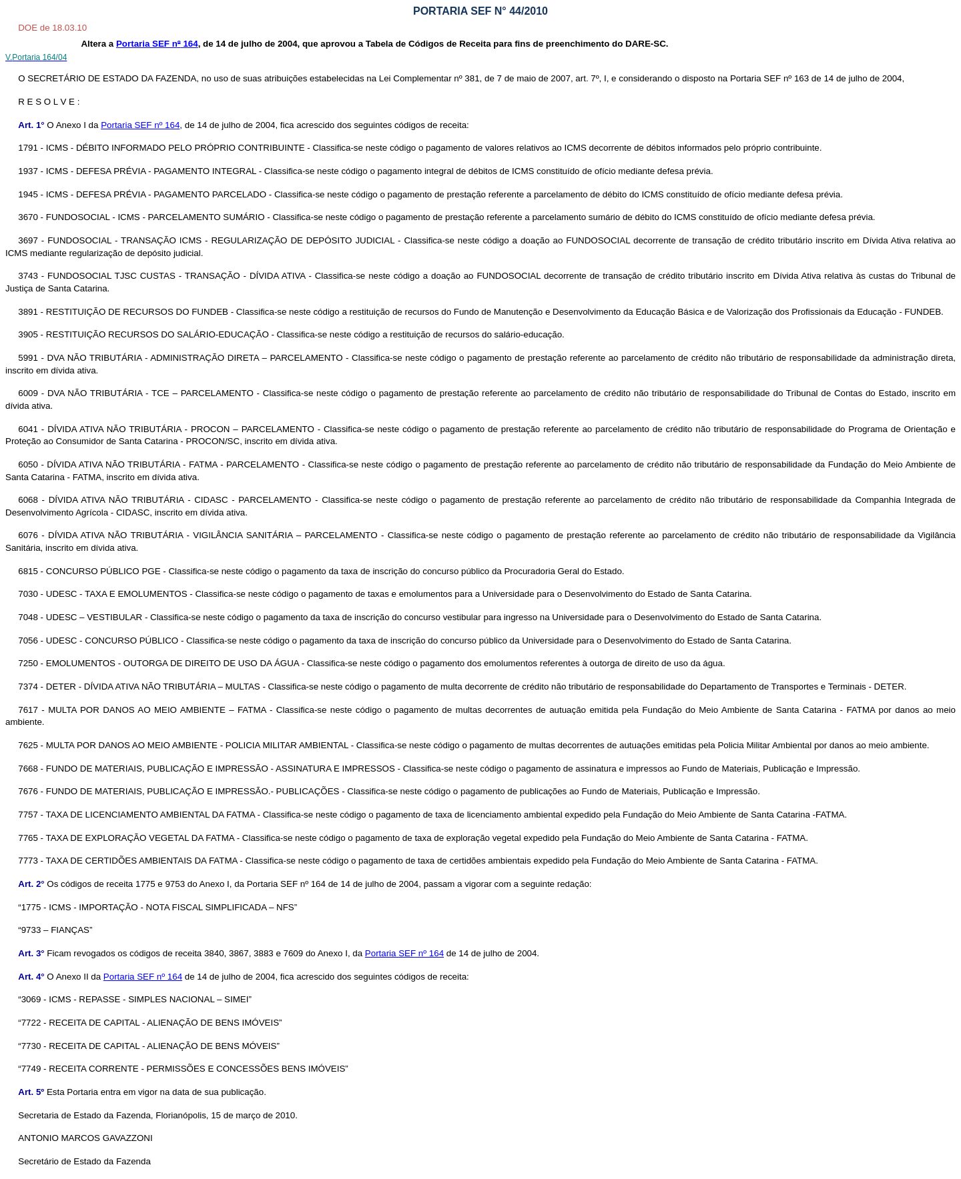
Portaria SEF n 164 (157, 44)
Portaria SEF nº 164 (140, 125)
